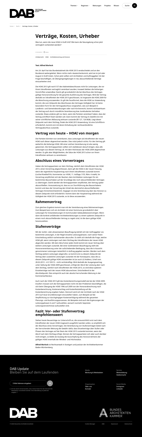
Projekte (107, 6)
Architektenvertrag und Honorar (60, 57)
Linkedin (119, 389)
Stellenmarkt (121, 375)
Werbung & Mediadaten (94, 372)
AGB (103, 424)
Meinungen (97, 6)
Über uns (88, 386)
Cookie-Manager (90, 424)
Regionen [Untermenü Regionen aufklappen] (85, 6)
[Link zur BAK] (113, 412)
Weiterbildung (121, 372)
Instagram (120, 386)
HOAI (46, 57)
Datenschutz (128, 424)
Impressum (114, 424)
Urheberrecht (39, 57)
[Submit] (50, 383)
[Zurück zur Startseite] (31, 14)
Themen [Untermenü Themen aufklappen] (74, 6)
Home (11, 26)
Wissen (116, 6)
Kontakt (88, 389)
